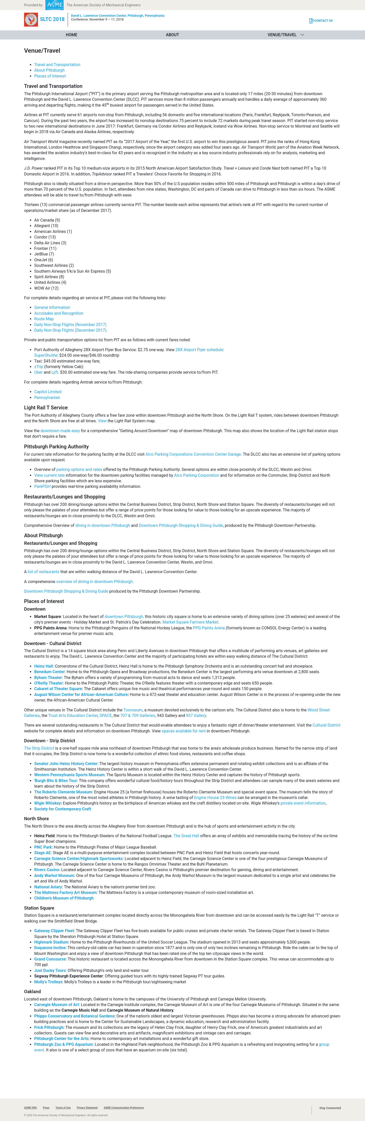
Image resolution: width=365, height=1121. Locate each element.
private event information (303, 803)
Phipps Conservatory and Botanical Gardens (74, 1016)
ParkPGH (42, 486)
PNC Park (43, 847)
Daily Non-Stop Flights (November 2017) (70, 324)
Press (46, 1107)
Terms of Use (63, 1107)
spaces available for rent (184, 731)
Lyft (54, 372)
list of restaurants (43, 571)
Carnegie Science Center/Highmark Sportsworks (78, 858)
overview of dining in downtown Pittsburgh (94, 581)
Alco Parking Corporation (196, 475)
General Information (52, 307)
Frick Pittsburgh (48, 1027)
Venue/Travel (282, 34)
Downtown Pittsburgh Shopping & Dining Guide (181, 525)
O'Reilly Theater (48, 683)
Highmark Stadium (51, 942)
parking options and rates (79, 469)
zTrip (38, 366)
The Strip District (39, 748)
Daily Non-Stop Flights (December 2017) (70, 330)
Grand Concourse (50, 959)
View (102, 420)
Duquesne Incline (50, 947)
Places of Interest (50, 76)
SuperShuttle (45, 355)
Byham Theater (48, 677)
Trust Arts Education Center (73, 715)
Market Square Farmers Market (190, 622)
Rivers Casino (46, 869)
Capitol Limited (47, 391)
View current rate (49, 475)
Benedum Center (49, 671)
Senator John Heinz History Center (65, 763)
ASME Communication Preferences (124, 1107)
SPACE (106, 715)
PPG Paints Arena (209, 628)
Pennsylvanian (47, 397)
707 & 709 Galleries (137, 715)
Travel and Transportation (57, 64)
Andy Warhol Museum (54, 875)
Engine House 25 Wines (215, 797)
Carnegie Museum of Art (56, 1004)
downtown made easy (60, 430)
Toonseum (132, 710)
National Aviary (48, 887)
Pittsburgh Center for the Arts (61, 1038)
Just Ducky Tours (50, 970)
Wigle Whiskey (47, 803)
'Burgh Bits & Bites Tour (55, 780)
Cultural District (326, 725)
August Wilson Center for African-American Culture (81, 694)
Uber (38, 372)
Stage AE (42, 852)
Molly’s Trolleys (48, 981)
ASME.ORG (30, 1107)
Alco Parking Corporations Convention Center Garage (193, 454)
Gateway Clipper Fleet (54, 930)
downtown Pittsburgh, (124, 616)
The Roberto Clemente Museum (63, 792)
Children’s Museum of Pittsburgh (64, 898)
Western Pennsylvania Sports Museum (69, 774)
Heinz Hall (43, 666)
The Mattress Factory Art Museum (65, 892)
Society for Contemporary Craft (62, 809)
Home (71, 34)
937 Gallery (196, 715)
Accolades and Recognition (58, 313)
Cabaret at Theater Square (58, 688)
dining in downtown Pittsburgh (102, 525)
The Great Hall (186, 835)
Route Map (44, 318)
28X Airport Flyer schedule (199, 349)
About (172, 34)
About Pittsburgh (49, 70)
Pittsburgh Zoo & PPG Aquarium (63, 1044)
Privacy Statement (87, 1107)
